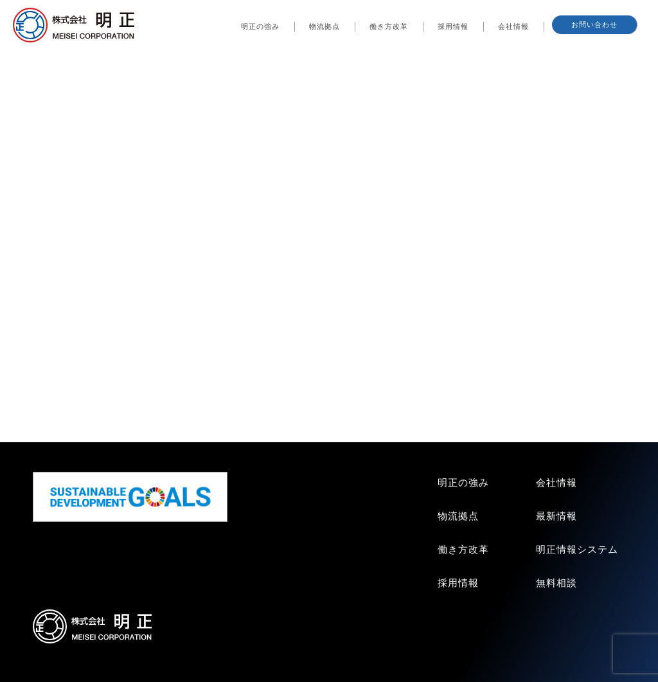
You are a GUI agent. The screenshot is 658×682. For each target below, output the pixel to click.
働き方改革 (388, 26)
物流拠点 (324, 26)
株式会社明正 (73, 28)
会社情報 (513, 26)
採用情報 (453, 26)
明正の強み (260, 26)
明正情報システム (577, 549)
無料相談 (556, 582)
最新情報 (556, 515)
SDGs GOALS (132, 497)
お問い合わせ (594, 24)
